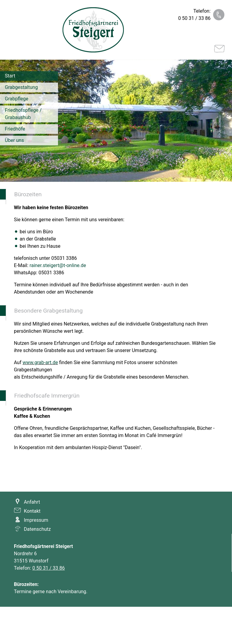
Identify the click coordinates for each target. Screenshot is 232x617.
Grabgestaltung (21, 87)
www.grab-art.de (40, 362)
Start (10, 76)
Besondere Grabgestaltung (48, 310)
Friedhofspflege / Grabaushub (23, 113)
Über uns (14, 140)
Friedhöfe (15, 129)
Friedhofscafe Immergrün (46, 395)
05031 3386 (64, 258)
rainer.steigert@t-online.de (58, 265)
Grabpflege (16, 99)
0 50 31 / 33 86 (48, 568)
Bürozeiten (28, 194)
